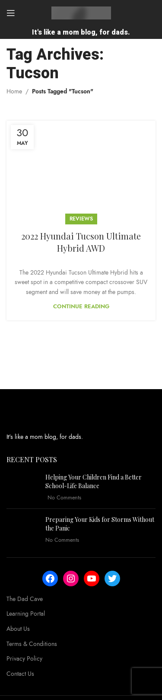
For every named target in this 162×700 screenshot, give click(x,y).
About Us (18, 629)
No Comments (64, 497)
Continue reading (81, 306)
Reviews (81, 218)
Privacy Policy (24, 659)
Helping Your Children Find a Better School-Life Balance (93, 481)
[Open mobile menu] (10, 13)
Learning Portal (25, 614)
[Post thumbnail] (22, 487)
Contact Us (20, 674)
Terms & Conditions (31, 644)
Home (14, 91)
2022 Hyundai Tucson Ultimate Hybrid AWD (81, 242)
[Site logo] (81, 12)
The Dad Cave (24, 599)
